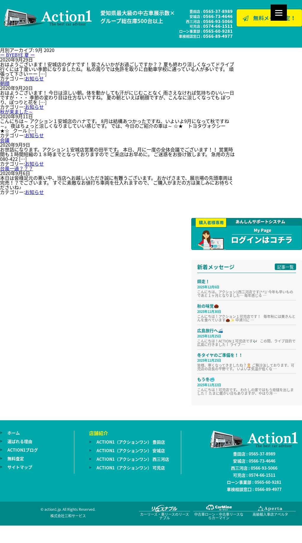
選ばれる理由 (19, 441)
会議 (4, 139)
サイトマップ (19, 467)
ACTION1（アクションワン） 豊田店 (131, 442)
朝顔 (4, 83)
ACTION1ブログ (22, 450)
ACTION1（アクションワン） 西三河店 (133, 459)
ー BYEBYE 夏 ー (17, 54)
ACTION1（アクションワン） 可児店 (131, 468)
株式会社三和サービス (68, 516)
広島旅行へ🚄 (210, 330)
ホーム (13, 433)
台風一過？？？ (16, 168)
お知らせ (34, 78)
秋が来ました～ (16, 111)
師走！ (203, 281)
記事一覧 (285, 267)
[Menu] (279, 12)
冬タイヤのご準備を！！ (220, 355)
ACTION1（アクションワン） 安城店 (131, 450)
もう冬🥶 (206, 379)
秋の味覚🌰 (208, 306)
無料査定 (15, 458)
